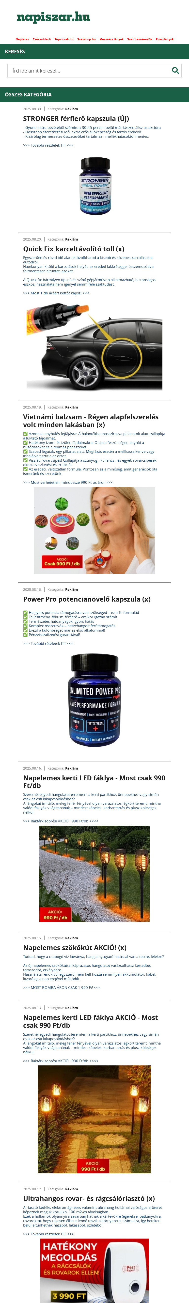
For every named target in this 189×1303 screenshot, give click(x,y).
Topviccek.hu (64, 39)
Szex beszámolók (139, 39)
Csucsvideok (42, 39)
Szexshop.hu (86, 39)
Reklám (71, 108)
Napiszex (22, 39)
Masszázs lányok (111, 39)
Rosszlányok (165, 39)
